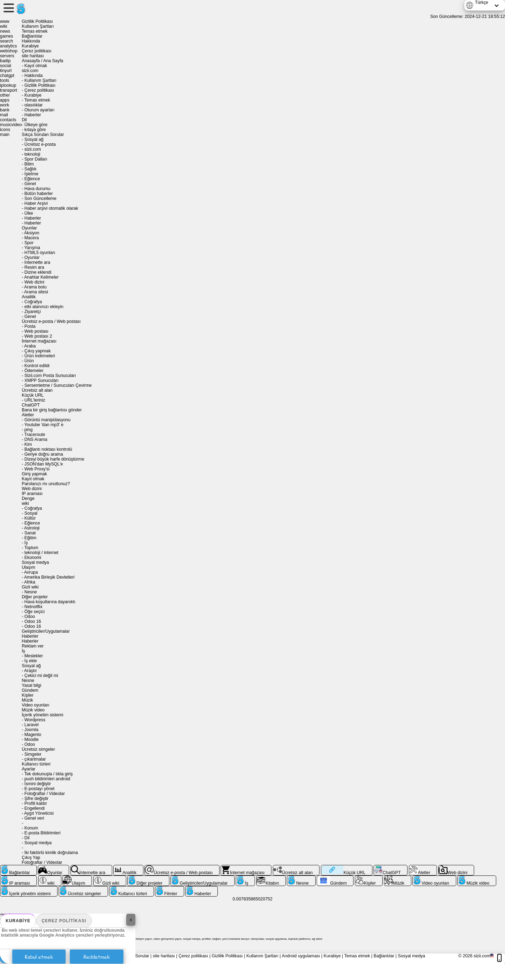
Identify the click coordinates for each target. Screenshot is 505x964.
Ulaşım (28, 567)
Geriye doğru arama (43, 454)
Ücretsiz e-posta (39, 144)
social (5, 65)
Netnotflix (33, 606)
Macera (31, 237)
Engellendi (34, 808)
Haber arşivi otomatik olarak (51, 208)
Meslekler (33, 655)
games (6, 36)
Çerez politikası (64, 920)
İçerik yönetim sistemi (42, 714)
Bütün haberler (38, 193)
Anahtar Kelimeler (41, 277)
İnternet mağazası (39, 341)
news (5, 31)
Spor (28, 242)
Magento (32, 734)
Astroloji (32, 528)
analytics (8, 46)
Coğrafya (33, 301)
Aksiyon (31, 232)
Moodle (31, 739)
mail (4, 114)
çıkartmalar (35, 759)
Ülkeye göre (35, 124)
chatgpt (7, 75)
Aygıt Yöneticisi (39, 813)
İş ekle (30, 660)
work (4, 105)
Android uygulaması (301, 955)
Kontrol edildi (36, 365)
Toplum (31, 547)
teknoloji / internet (41, 552)
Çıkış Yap (31, 857)
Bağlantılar (32, 36)
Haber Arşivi (36, 203)
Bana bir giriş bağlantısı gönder (52, 410)
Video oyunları (35, 705)
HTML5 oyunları (39, 252)
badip (5, 60)
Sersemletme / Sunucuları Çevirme (58, 385)
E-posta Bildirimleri (42, 833)
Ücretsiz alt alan (37, 390)
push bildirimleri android (47, 778)
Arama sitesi (36, 291)
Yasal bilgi (31, 685)
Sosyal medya (35, 562)
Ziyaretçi (32, 311)
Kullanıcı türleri (36, 764)
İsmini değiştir (37, 783)
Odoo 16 (32, 621)
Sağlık (30, 169)
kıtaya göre (35, 129)
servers (7, 55)
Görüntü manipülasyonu (47, 419)
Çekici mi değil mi (41, 675)
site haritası (33, 55)
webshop (9, 50)
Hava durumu (37, 188)
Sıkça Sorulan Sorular (43, 134)
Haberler (32, 114)
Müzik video (33, 710)
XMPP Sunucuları (41, 380)
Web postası (36, 331)
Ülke (28, 213)
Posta (29, 326)
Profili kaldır (35, 803)
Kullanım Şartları (38, 26)
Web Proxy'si (36, 469)
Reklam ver (33, 646)
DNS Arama (35, 439)
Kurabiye (18, 920)
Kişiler (28, 695)
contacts (8, 119)
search (6, 41)
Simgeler (32, 754)
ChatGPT (31, 405)
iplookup (8, 85)
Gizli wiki (30, 587)
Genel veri (34, 818)
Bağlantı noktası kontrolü (48, 449)
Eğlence (32, 178)
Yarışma (32, 247)
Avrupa (31, 572)
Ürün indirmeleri (39, 355)
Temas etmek (35, 31)
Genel (30, 183)
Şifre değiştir (36, 798)
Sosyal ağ (33, 139)
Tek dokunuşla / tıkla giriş (48, 773)
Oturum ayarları (39, 110)
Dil (24, 119)
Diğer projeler (35, 596)
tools (4, 80)
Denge (28, 498)
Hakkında (31, 41)
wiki (3, 26)
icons (5, 129)
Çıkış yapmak (37, 351)
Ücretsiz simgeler (38, 749)
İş (26, 542)
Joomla (31, 729)
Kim (28, 444)
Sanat (29, 532)
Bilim (29, 164)
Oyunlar (29, 228)
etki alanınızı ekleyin (43, 306)
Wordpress (34, 719)
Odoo (29, 616)
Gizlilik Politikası (37, 21)
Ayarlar (28, 769)
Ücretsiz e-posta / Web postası (51, 321)
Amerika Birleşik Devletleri (49, 577)
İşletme (31, 173)
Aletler (28, 414)
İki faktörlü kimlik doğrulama (51, 852)
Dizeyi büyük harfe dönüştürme (54, 459)
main (4, 134)
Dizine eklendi (37, 272)
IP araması (32, 493)
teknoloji (32, 154)
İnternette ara (37, 262)
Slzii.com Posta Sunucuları (50, 375)
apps (4, 100)
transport (8, 90)
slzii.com (30, 70)
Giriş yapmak (34, 473)
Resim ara (34, 267)
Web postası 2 (38, 336)
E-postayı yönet (39, 788)
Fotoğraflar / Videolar (44, 793)
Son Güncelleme (40, 198)
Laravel (31, 724)
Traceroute (34, 434)
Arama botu (35, 287)
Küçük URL (33, 395)
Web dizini (34, 282)
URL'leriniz (34, 400)
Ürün (29, 360)
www (4, 21)
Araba (30, 346)
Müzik (27, 700)
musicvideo (11, 124)
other (5, 95)
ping (28, 429)
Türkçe (481, 2)
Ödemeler (33, 370)
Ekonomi (32, 557)
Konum (31, 828)
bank (4, 110)
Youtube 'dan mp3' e (43, 424)
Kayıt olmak (35, 65)
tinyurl (6, 70)
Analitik (29, 296)
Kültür (29, 518)
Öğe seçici (34, 611)
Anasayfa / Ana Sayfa (42, 60)
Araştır (30, 670)
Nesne (30, 592)
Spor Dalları (35, 159)
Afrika (29, 582)
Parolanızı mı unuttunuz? (46, 483)
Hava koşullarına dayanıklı (49, 601)
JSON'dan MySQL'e (43, 464)
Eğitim (30, 537)
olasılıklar (33, 105)
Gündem (30, 690)
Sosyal (30, 513)
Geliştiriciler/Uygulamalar (46, 631)
